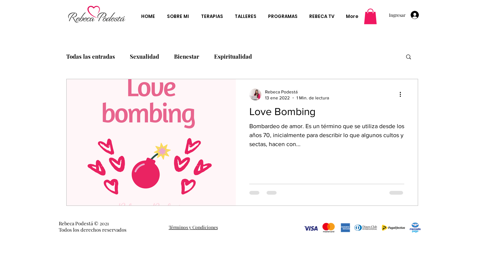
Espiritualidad (233, 56)
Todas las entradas (90, 56)
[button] (370, 16)
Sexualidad (144, 56)
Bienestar (186, 56)
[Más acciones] (403, 94)
